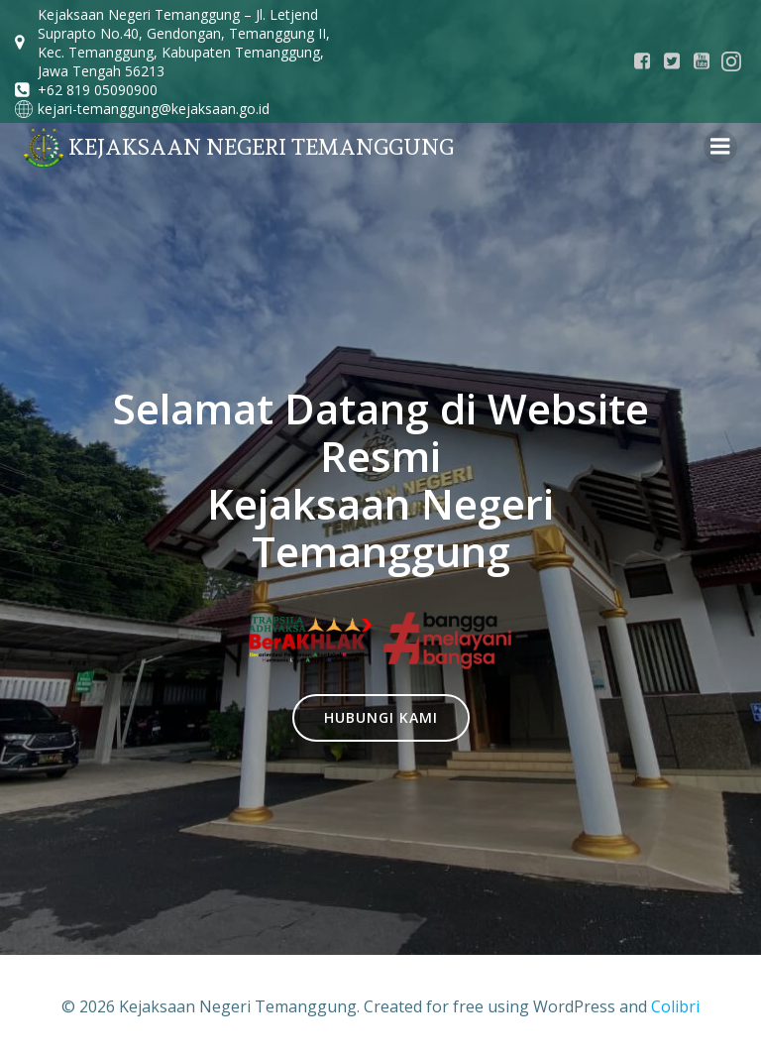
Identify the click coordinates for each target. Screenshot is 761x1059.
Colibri (675, 1006)
